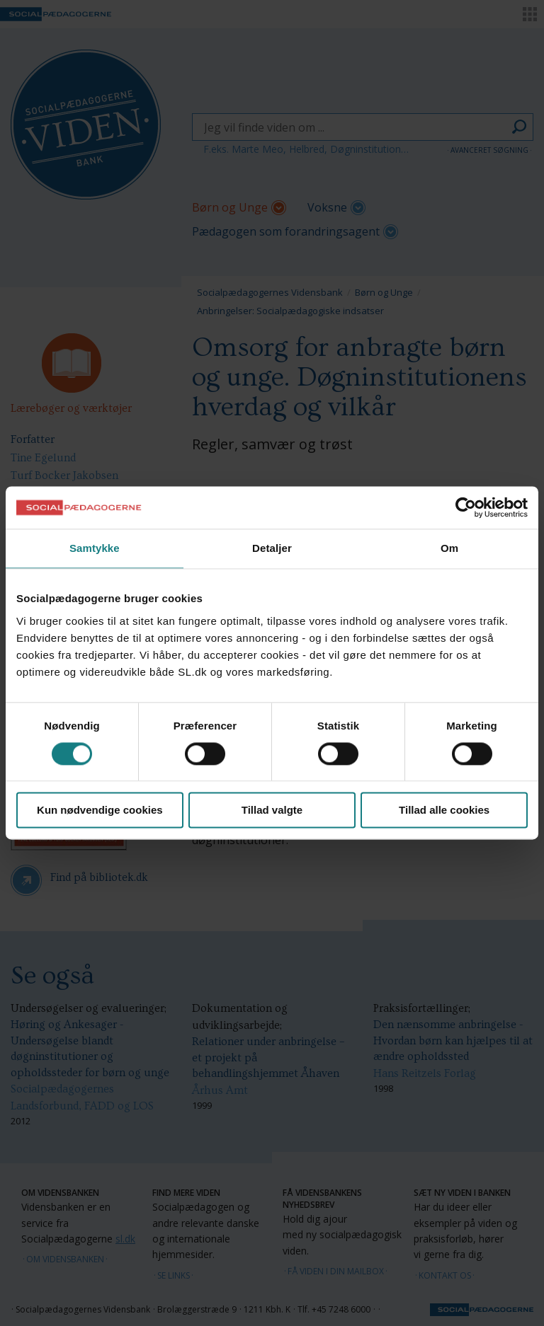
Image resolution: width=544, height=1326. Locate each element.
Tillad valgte (272, 811)
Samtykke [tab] (94, 548)
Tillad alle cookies (444, 811)
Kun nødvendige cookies (100, 811)
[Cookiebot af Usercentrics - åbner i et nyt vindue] (466, 507)
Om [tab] (449, 548)
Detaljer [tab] (272, 548)
